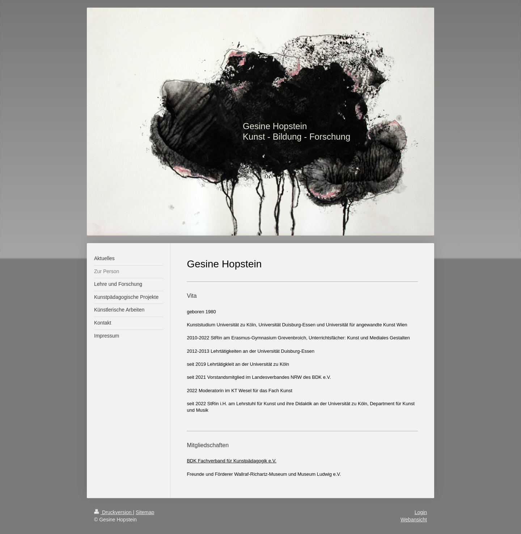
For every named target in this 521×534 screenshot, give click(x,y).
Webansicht (414, 519)
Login (421, 512)
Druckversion (113, 512)
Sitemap (145, 512)
